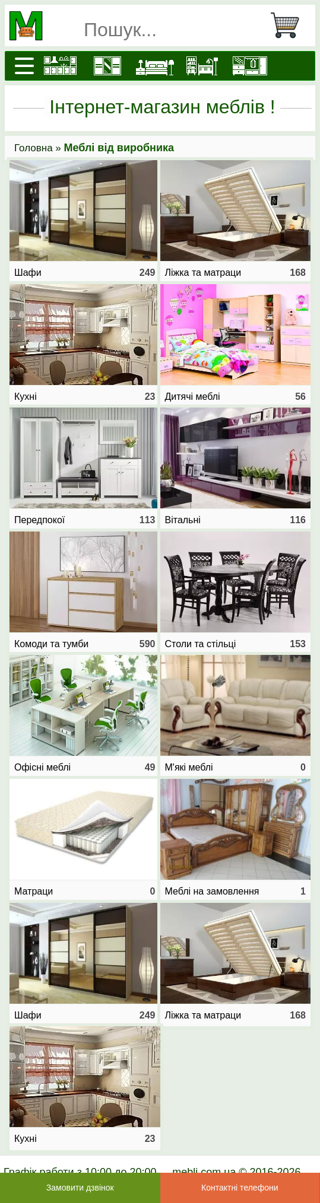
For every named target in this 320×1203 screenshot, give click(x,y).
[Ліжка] (155, 66)
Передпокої (85, 520)
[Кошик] (289, 25)
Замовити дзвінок (80, 1187)
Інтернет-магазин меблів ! (162, 106)
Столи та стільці (235, 644)
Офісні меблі (85, 767)
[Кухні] (60, 66)
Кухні (85, 396)
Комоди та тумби (85, 644)
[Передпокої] (250, 66)
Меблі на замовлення (235, 891)
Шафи (85, 272)
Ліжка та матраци (235, 272)
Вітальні (235, 520)
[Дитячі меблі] (202, 66)
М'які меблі (235, 767)
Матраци (85, 891)
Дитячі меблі (235, 396)
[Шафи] (107, 66)
